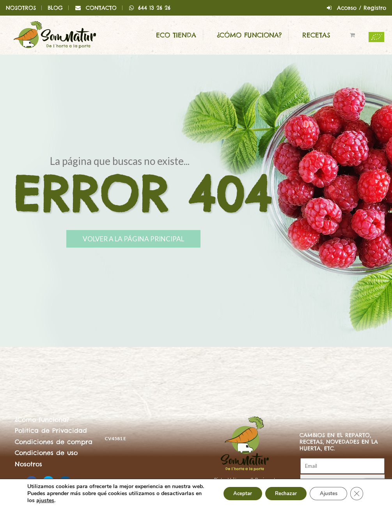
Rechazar (277, 490)
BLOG (55, 7)
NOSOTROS (21, 7)
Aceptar (229, 490)
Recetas (316, 35)
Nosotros (28, 464)
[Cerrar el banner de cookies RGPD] (356, 490)
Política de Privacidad (51, 430)
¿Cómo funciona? (249, 35)
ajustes (53, 500)
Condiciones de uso (46, 453)
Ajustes (325, 490)
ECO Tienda (176, 35)
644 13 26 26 (149, 7)
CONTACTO (101, 7)
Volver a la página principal (161, 240)
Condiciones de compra (53, 442)
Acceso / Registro (361, 7)
